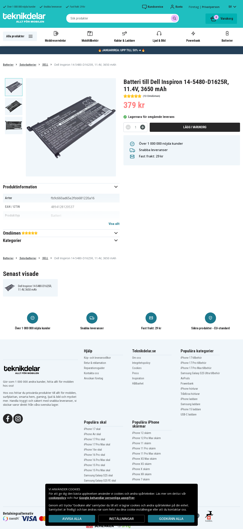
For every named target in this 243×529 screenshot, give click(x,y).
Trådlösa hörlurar (190, 393)
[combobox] (122, 18)
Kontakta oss (91, 373)
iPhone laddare (189, 399)
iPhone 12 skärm (141, 433)
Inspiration (138, 378)
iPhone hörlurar (189, 388)
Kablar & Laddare (124, 36)
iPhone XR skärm (141, 474)
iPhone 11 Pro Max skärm (146, 453)
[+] (142, 127)
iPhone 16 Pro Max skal (97, 460)
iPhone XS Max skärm (144, 458)
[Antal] (135, 127)
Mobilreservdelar (55, 36)
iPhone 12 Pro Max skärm (146, 438)
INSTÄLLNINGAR (121, 518)
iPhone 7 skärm (141, 479)
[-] (128, 127)
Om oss (136, 357)
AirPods (185, 378)
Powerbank (193, 36)
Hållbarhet (138, 383)
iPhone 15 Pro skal (94, 465)
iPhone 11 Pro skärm (144, 448)
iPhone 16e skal (93, 449)
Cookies (137, 368)
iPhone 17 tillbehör (191, 357)
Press (135, 373)
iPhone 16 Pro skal (94, 454)
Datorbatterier (27, 64)
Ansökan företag (93, 378)
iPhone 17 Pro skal (94, 439)
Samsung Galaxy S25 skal (98, 475)
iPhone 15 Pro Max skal (97, 470)
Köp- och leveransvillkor (97, 357)
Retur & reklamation (95, 362)
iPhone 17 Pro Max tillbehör (196, 368)
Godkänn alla (171, 518)
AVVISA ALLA (72, 518)
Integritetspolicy (141, 362)
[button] (61, 187)
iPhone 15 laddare (191, 409)
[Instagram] (18, 418)
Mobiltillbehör (90, 36)
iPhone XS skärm (141, 463)
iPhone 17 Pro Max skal (97, 444)
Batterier (227, 36)
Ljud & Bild (159, 36)
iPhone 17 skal (92, 429)
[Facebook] (8, 418)
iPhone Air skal (92, 434)
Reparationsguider (94, 368)
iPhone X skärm (141, 469)
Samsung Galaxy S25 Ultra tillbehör (200, 373)
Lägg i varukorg (194, 127)
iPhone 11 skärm (141, 443)
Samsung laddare (190, 404)
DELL (45, 64)
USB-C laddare (189, 414)
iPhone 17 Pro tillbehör (193, 362)
